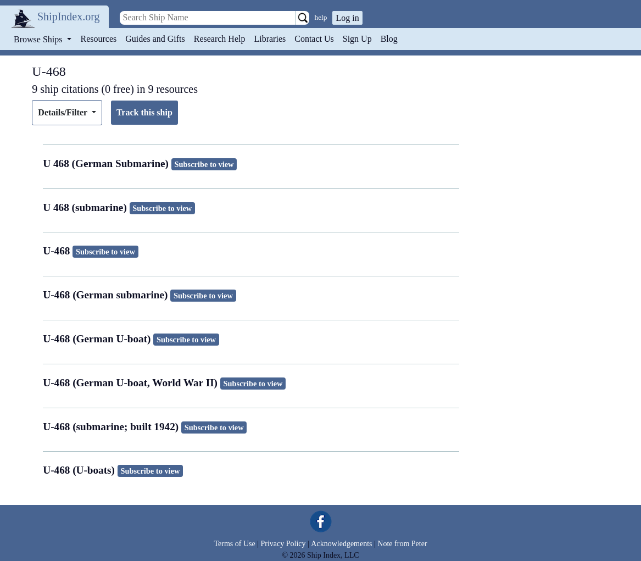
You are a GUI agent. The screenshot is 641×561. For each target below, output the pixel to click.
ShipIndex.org (68, 16)
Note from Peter (402, 544)
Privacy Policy (282, 544)
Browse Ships (39, 39)
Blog (389, 38)
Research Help (220, 38)
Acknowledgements (341, 544)
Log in (347, 18)
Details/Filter (63, 112)
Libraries (270, 38)
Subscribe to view (204, 164)
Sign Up (357, 38)
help (321, 17)
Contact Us (314, 38)
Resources (99, 38)
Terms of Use (234, 544)
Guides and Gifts (155, 38)
